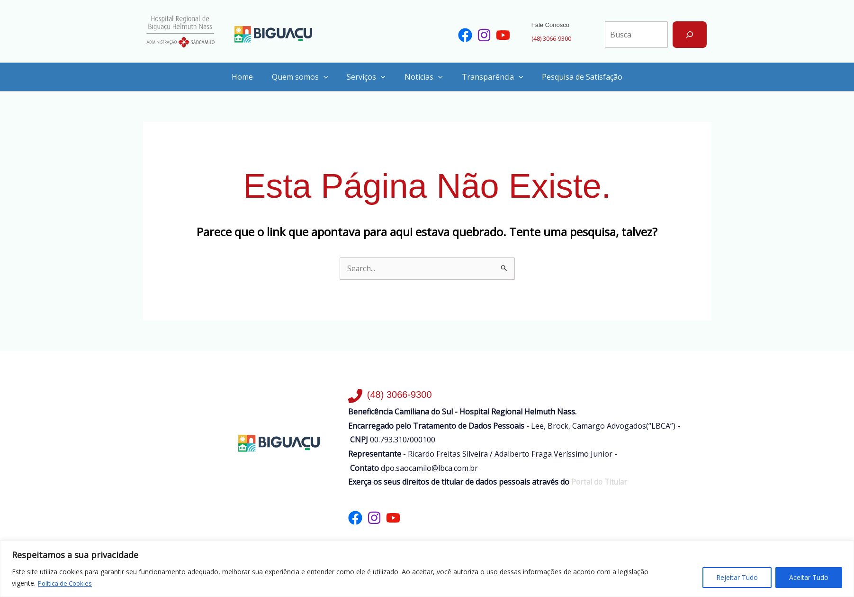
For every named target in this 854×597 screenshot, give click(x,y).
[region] (427, 569)
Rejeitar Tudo (737, 577)
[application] (329, 75)
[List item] (465, 35)
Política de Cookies (67, 583)
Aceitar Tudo (808, 577)
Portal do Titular (599, 481)
